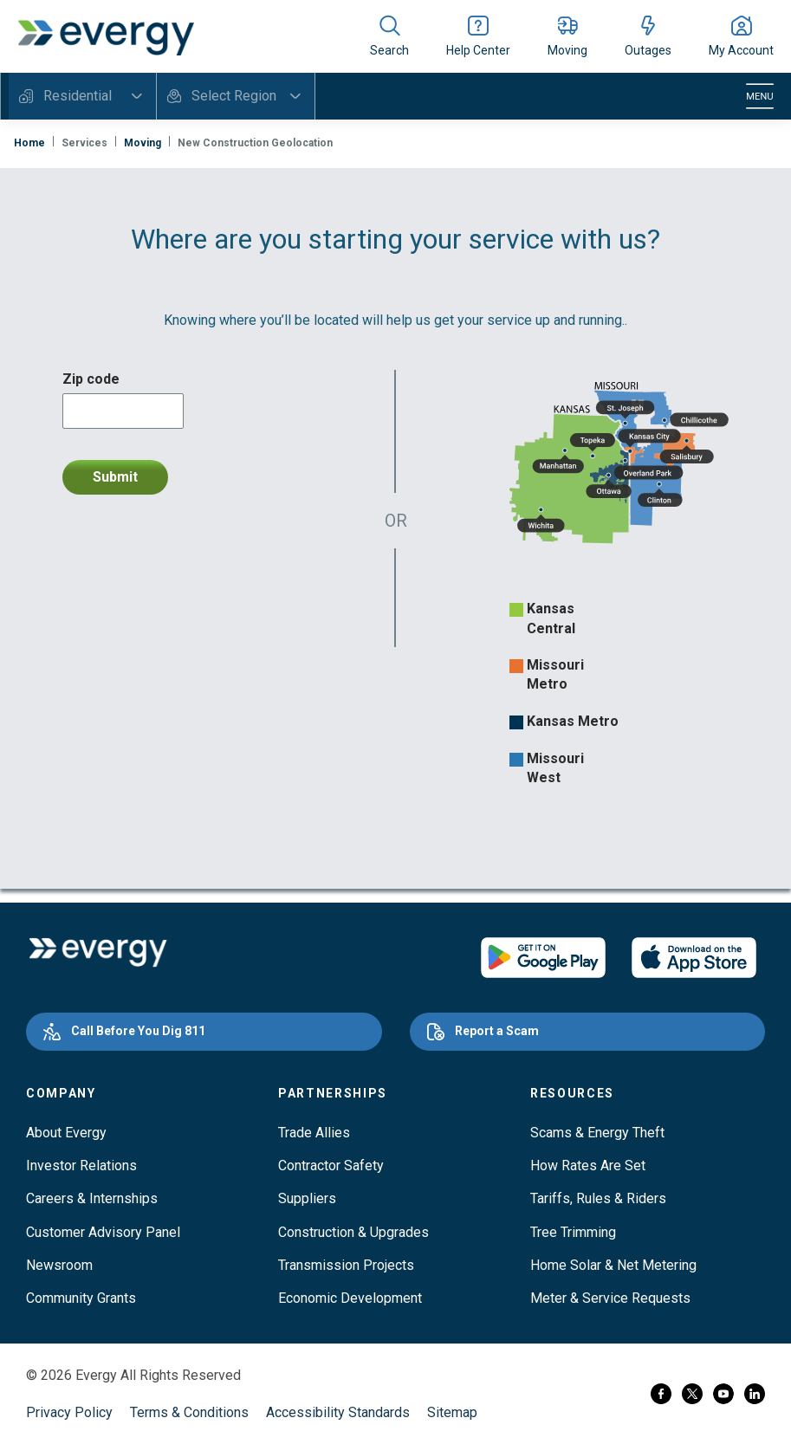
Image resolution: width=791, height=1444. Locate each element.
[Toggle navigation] (760, 96)
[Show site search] (389, 36)
